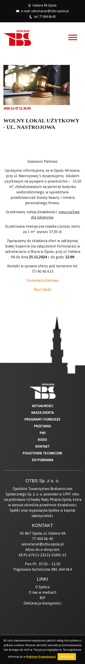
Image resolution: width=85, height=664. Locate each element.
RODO (42, 440)
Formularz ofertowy (43, 280)
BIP (42, 598)
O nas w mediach (42, 592)
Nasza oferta (42, 412)
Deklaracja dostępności (43, 603)
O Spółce (42, 587)
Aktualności (42, 406)
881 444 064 (62, 569)
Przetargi (42, 426)
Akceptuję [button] (66, 656)
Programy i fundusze (42, 419)
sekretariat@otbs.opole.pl (50, 11)
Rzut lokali (42, 289)
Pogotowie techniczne (42, 453)
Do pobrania (42, 460)
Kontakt (42, 446)
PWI (43, 433)
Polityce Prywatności (41, 656)
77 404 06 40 (47, 16)
